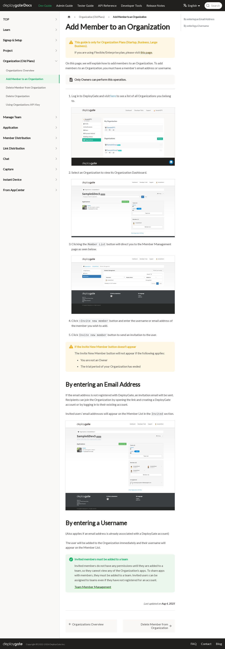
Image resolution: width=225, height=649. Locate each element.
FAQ (194, 643)
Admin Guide (64, 5)
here (113, 96)
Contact (206, 643)
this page (146, 52)
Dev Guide (45, 5)
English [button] (190, 5)
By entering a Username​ (196, 25)
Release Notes (155, 5)
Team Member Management (92, 587)
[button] (30, 19)
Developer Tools (131, 5)
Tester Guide (85, 5)
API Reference (107, 5)
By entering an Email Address (199, 19)
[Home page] (69, 17)
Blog (219, 643)
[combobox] (213, 5)
